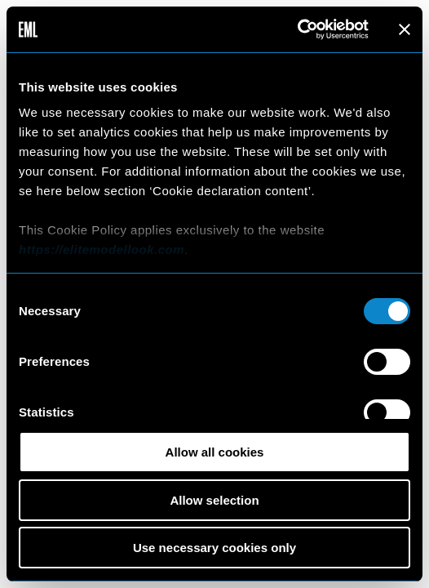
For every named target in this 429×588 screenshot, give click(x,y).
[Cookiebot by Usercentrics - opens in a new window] (297, 29)
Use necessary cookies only (214, 548)
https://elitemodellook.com (101, 249)
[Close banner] (404, 29)
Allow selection (214, 500)
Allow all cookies (215, 452)
